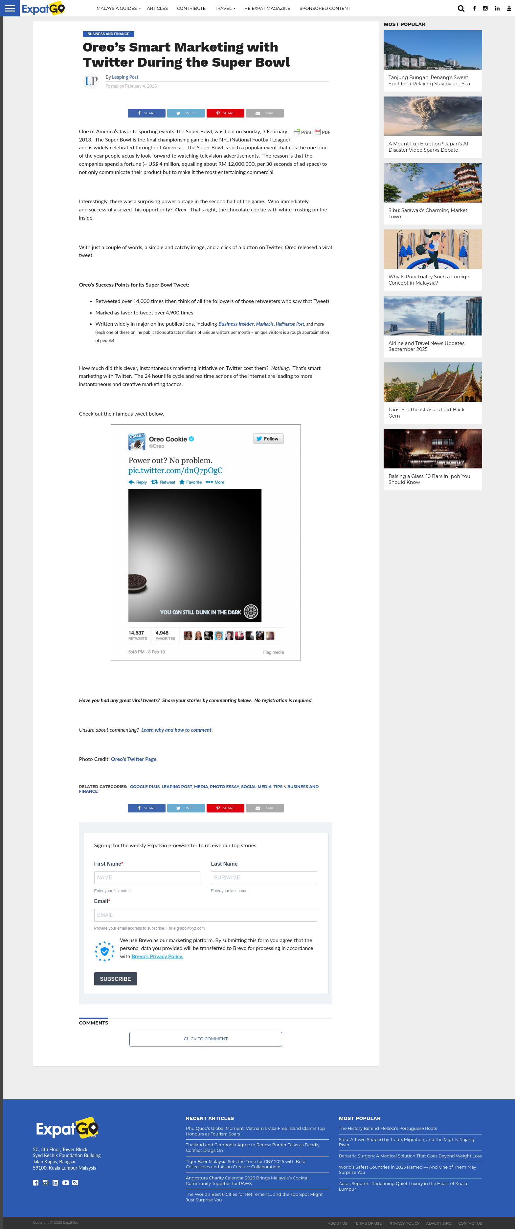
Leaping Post (125, 77)
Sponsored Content (325, 8)
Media (201, 786)
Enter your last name (229, 891)
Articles (157, 8)
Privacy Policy (404, 1223)
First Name (108, 864)
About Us (337, 1223)
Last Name (224, 864)
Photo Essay (224, 786)
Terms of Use (368, 1223)
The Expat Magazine (266, 8)
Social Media (256, 786)
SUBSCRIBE (115, 979)
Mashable (265, 324)
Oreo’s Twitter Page (134, 759)
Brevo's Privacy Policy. (158, 956)
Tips (278, 786)
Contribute (191, 8)
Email (101, 901)
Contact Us (470, 1223)
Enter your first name (112, 891)
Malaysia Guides (117, 8)
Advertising (439, 1223)
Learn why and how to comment (176, 729)
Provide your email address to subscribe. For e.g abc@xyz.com (149, 928)
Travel (223, 8)
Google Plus (145, 786)
